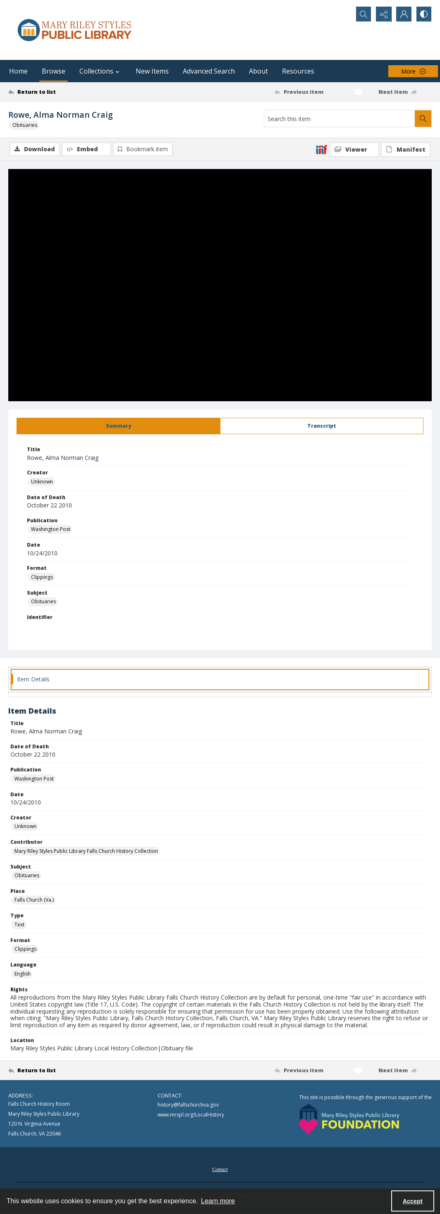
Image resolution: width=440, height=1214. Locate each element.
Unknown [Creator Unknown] (42, 481)
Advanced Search (209, 71)
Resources (298, 71)
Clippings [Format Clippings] (42, 577)
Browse (53, 71)
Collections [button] (100, 71)
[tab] (118, 426)
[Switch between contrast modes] (423, 14)
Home (18, 71)
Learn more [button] (218, 1200)
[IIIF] (321, 149)
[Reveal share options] (382, 14)
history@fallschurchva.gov (188, 1104)
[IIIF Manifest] (405, 149)
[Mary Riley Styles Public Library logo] (74, 30)
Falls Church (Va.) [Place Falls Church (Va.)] (34, 899)
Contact (219, 1169)
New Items (152, 71)
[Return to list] (66, 91)
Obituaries (24, 125)
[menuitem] (219, 1169)
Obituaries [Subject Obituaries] (43, 601)
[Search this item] (339, 118)
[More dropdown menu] (413, 71)
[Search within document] (423, 118)
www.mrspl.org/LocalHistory (191, 1114)
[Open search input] (361, 14)
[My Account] (403, 14)
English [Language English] (22, 973)
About (258, 71)
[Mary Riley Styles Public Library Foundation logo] (349, 1119)
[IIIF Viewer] (354, 149)
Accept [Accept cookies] (413, 1201)
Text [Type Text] (19, 924)
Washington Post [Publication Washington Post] (50, 529)
